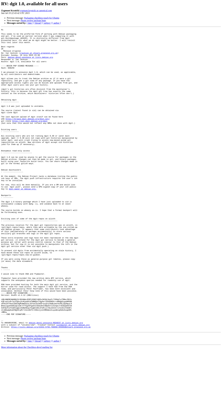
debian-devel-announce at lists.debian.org (30, 63)
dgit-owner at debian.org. (23, 221)
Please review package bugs (33, 20)
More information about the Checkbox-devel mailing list (27, 407)
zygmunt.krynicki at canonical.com (36, 10)
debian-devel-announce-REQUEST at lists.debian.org (56, 381)
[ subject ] (47, 23)
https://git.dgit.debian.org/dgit (30, 139)
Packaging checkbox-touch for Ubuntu (41, 18)
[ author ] (56, 23)
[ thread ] (38, 23)
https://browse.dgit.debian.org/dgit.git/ (28, 137)
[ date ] (30, 23)
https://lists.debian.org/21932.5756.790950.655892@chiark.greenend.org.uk (51, 387)
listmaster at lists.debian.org (72, 384)
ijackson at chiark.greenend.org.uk (38, 58)
